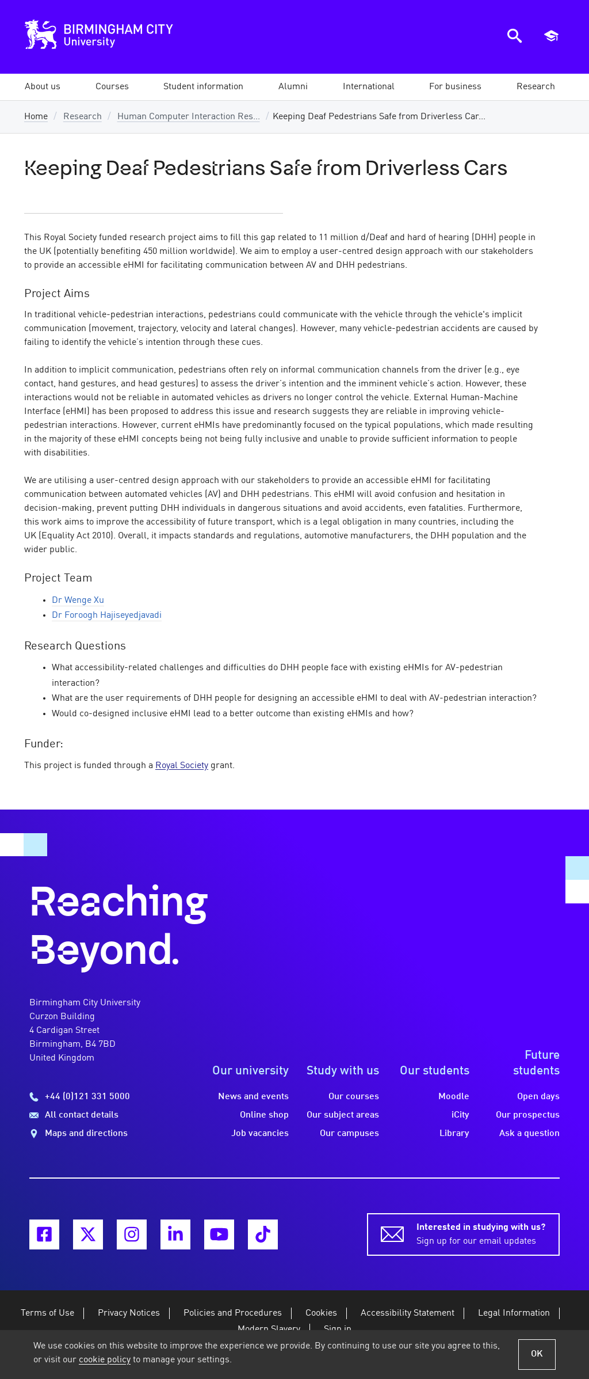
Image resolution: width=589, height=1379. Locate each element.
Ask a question (529, 1133)
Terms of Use (47, 1313)
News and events (253, 1096)
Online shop (264, 1115)
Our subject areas (343, 1115)
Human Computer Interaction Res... (188, 116)
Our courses (353, 1096)
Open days (538, 1096)
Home (36, 116)
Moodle (453, 1096)
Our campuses (349, 1133)
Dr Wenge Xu (78, 600)
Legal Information (514, 1313)
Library (454, 1133)
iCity (460, 1115)
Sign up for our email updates (480, 1233)
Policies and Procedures (232, 1313)
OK (537, 1354)
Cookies (321, 1313)
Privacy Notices (129, 1313)
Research (82, 116)
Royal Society (181, 765)
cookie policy (105, 1360)
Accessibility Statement (407, 1313)
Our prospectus (528, 1115)
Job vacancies (260, 1133)
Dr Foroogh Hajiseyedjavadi (107, 615)
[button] (42, 87)
